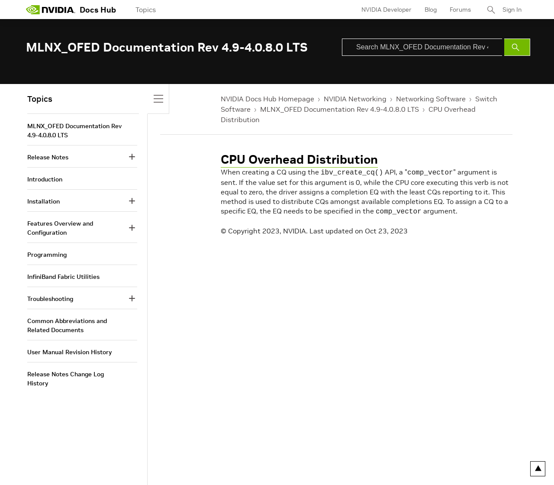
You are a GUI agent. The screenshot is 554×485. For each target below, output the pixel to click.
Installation (43, 201)
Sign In (512, 9)
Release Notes (47, 157)
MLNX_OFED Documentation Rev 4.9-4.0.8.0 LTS (339, 109)
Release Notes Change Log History (65, 378)
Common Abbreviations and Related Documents (67, 325)
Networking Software (431, 98)
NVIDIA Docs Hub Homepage (267, 98)
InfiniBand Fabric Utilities (63, 277)
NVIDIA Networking (355, 98)
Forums (460, 9)
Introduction (44, 179)
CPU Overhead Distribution (299, 159)
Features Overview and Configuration (60, 228)
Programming (47, 255)
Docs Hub (98, 10)
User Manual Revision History (69, 352)
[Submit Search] (517, 47)
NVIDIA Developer (386, 9)
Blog (431, 9)
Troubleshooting (50, 299)
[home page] (50, 9)
